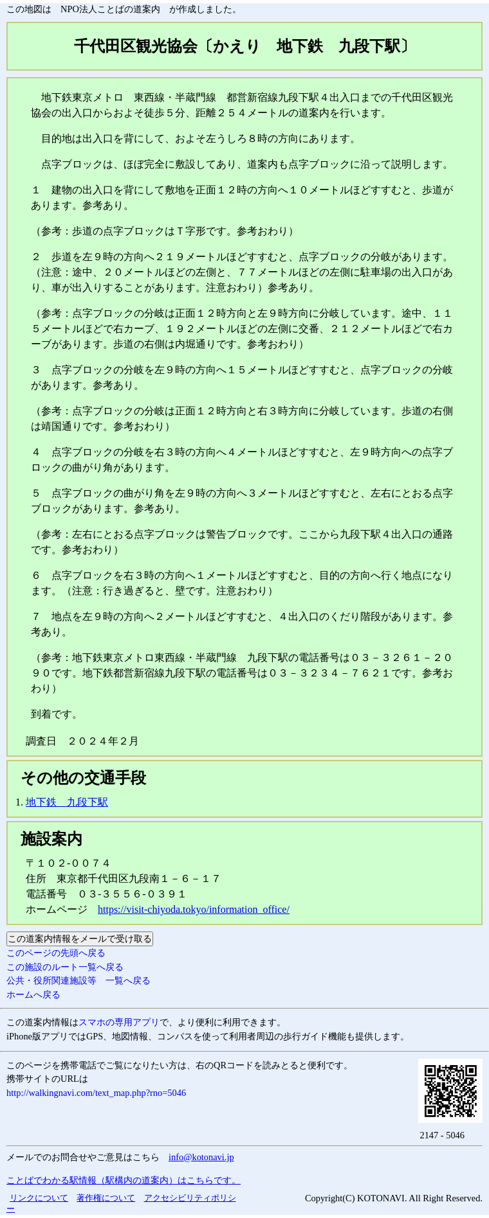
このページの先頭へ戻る (56, 953)
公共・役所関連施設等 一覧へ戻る (78, 980)
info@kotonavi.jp (201, 1157)
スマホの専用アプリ (119, 1022)
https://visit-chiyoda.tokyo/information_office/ (194, 909)
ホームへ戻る (33, 994)
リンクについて (39, 1198)
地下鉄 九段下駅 (67, 802)
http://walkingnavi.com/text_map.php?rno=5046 (96, 1093)
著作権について (106, 1198)
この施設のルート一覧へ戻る (65, 967)
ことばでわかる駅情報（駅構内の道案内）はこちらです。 (123, 1180)
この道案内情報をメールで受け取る (80, 938)
